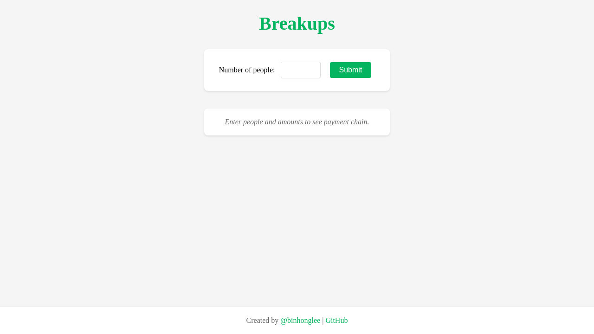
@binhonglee (300, 320)
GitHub (336, 320)
